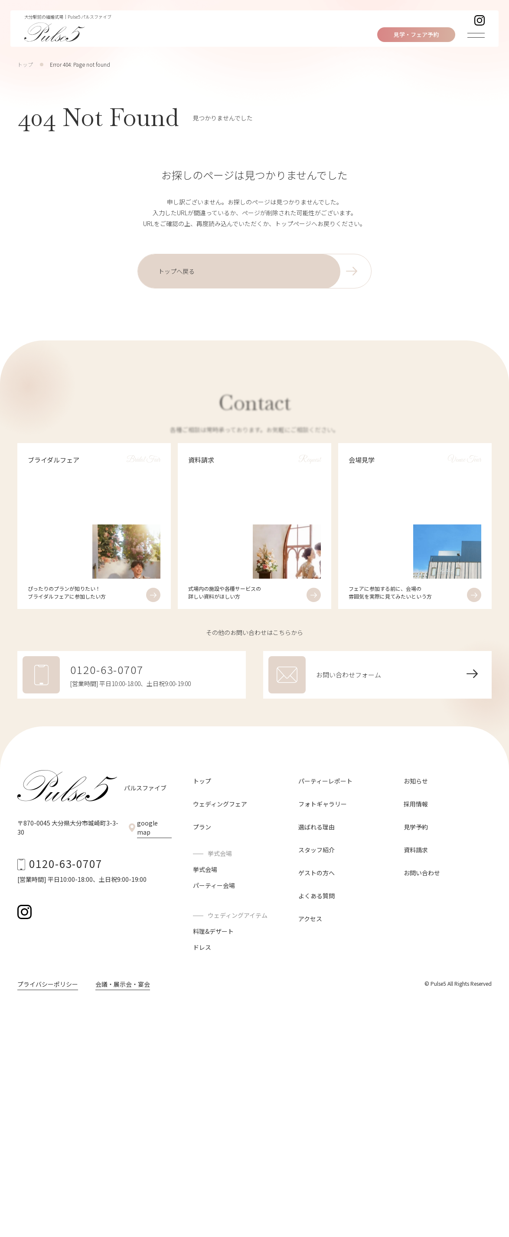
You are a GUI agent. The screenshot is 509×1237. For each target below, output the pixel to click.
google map (147, 827)
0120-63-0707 (65, 863)
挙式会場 (205, 869)
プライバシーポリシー (47, 984)
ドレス (202, 947)
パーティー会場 (214, 885)
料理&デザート (213, 931)
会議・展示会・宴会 (122, 984)
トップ (25, 64)
